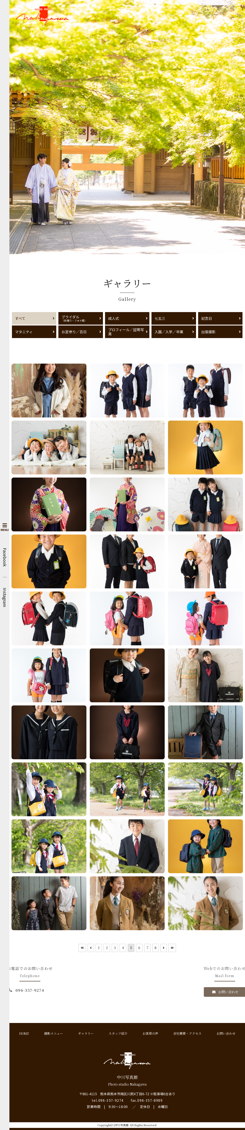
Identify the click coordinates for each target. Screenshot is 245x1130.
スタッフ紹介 (118, 1033)
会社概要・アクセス (187, 1033)
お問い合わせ (226, 1033)
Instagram (5, 597)
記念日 (206, 318)
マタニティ (24, 331)
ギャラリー (86, 1033)
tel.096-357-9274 (108, 1100)
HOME (24, 1033)
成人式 (113, 318)
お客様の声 (150, 1033)
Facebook (5, 557)
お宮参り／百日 (74, 331)
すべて (20, 318)
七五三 (160, 318)
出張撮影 (208, 331)
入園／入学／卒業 (169, 331)
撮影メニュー (53, 1033)
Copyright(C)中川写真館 (112, 1125)
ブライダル (81, 318)
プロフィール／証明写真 (126, 331)
